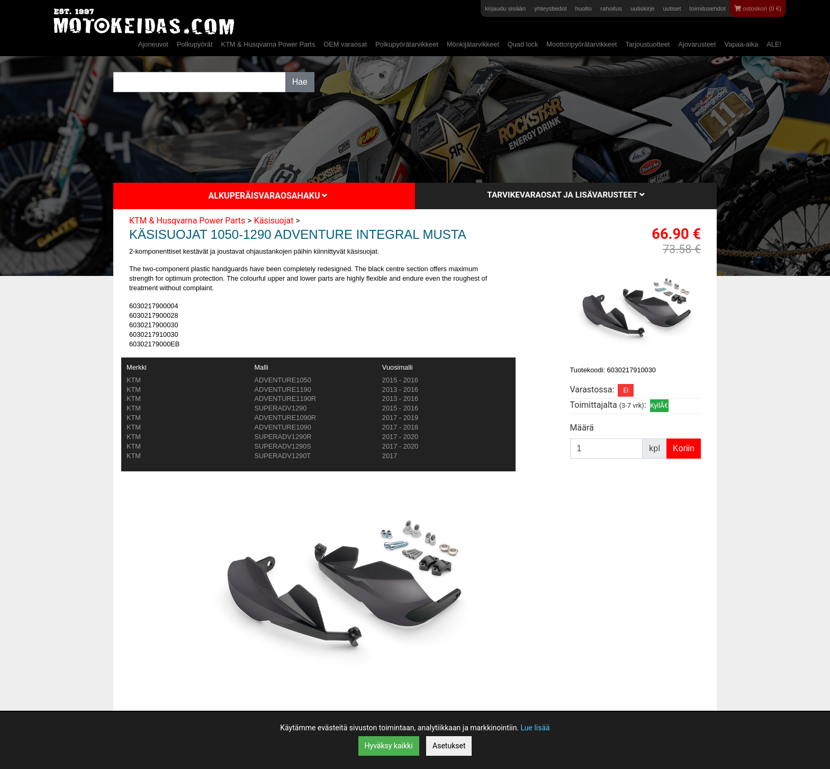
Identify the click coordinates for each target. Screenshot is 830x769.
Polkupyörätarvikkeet (406, 44)
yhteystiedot (550, 8)
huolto (583, 8)
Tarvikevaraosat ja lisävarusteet (565, 195)
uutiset (672, 8)
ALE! (773, 44)
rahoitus (611, 8)
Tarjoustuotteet (647, 44)
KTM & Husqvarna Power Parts (268, 44)
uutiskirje (642, 8)
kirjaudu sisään (505, 8)
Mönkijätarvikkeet (473, 44)
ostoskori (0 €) (757, 8)
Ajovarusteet (697, 44)
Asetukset (448, 745)
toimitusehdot (707, 8)
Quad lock (523, 44)
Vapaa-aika (741, 44)
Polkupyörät (195, 44)
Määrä (582, 428)
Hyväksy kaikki (389, 745)
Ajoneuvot (153, 44)
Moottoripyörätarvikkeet (581, 44)
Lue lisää (535, 727)
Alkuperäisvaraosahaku (268, 196)
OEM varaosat (345, 44)
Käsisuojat (274, 221)
